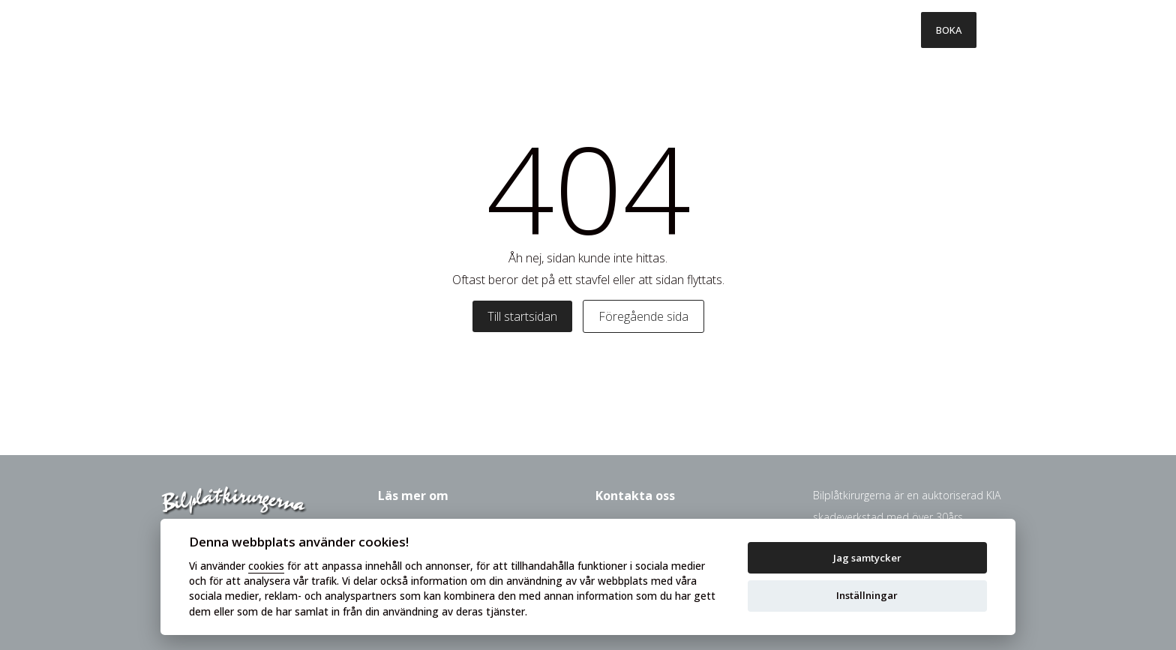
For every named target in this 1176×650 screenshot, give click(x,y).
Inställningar (867, 595)
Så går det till (587, 30)
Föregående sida (643, 316)
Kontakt (882, 30)
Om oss (806, 30)
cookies (266, 566)
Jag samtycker (867, 558)
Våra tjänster (479, 30)
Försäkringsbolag (705, 30)
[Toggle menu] (996, 30)
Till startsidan (522, 316)
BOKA (949, 30)
